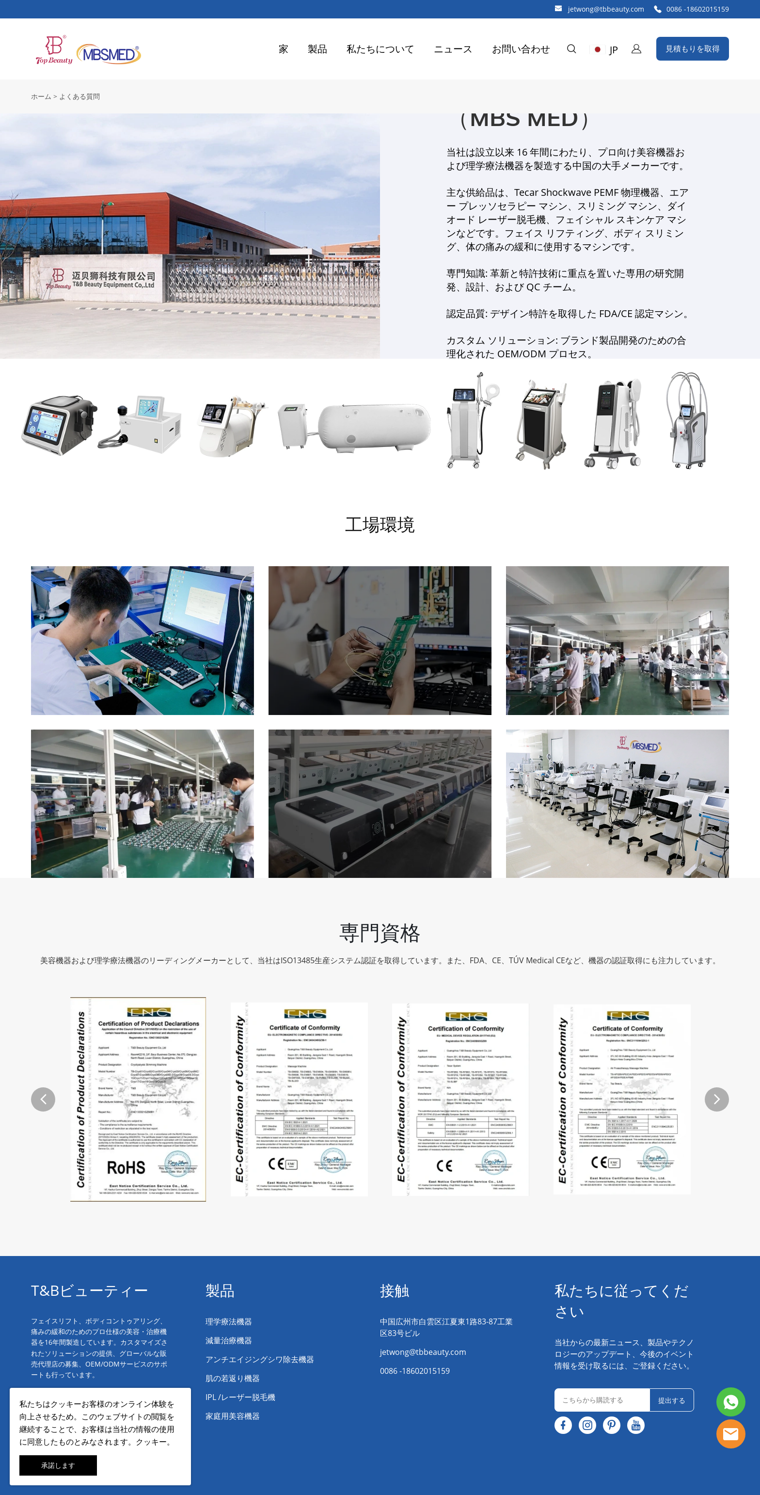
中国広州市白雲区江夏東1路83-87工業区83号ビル (446, 1327)
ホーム (41, 96)
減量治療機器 (229, 1340)
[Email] (601, 1400)
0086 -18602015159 (697, 9)
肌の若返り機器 (233, 1378)
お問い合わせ (521, 49)
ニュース (453, 49)
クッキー (65, 1404)
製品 (317, 49)
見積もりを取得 (692, 48)
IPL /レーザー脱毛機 (240, 1397)
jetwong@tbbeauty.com (606, 9)
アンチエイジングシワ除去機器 (260, 1359)
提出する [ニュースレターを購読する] (671, 1400)
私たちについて (380, 49)
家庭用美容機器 (233, 1416)
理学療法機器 (229, 1321)
